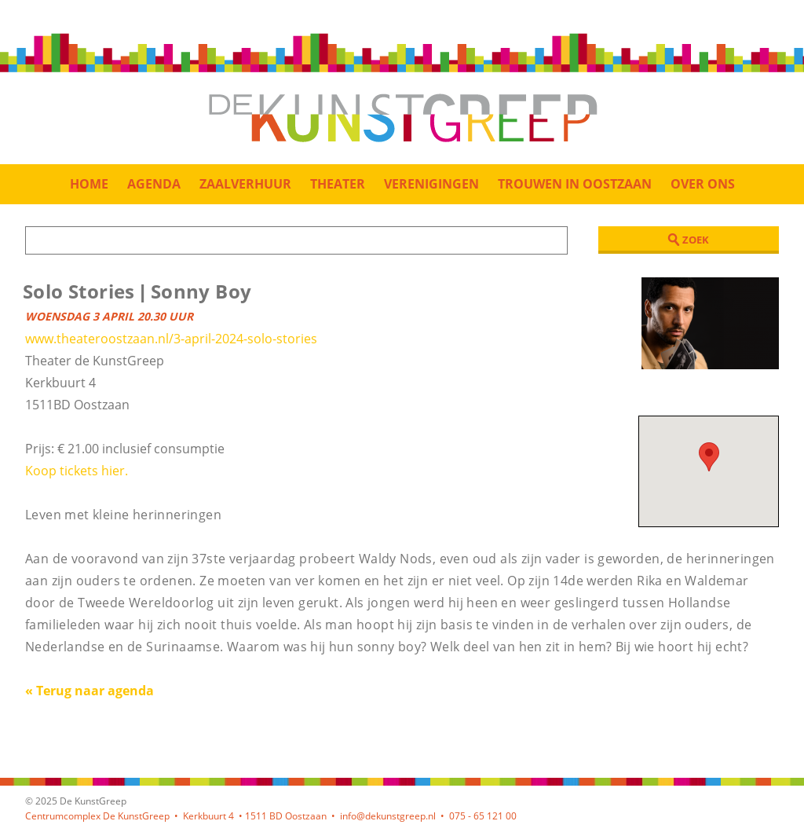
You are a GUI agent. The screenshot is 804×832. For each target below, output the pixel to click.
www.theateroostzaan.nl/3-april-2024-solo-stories (171, 338)
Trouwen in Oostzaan (575, 183)
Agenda (154, 183)
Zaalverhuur (245, 183)
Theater (337, 183)
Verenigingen (431, 183)
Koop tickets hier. (76, 470)
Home (89, 183)
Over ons (703, 183)
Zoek (688, 240)
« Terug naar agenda (89, 690)
